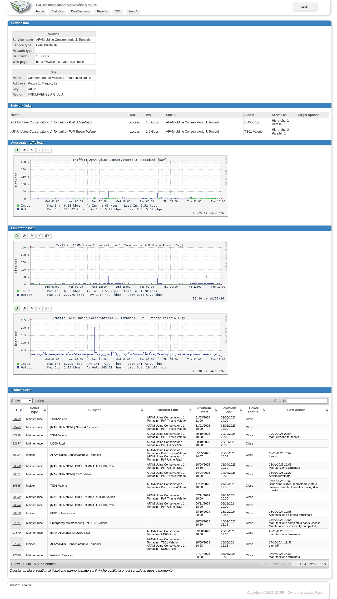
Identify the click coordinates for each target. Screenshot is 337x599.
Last (323, 564)
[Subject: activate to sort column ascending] (95, 410)
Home (40, 11)
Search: (301, 401)
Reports (102, 11)
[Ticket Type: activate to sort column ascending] (35, 410)
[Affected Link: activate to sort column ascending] (168, 410)
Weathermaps (80, 11)
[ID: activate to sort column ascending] (16, 410)
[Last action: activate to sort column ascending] (297, 410)
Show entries (27, 401)
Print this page (21, 585)
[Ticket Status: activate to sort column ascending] (254, 410)
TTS (118, 11)
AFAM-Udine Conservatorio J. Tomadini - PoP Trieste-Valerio (53, 131)
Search (133, 11)
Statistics (57, 11)
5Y (47, 150)
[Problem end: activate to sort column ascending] (230, 410)
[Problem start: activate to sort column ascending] (205, 410)
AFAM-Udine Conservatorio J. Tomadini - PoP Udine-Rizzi (51, 122)
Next (312, 564)
